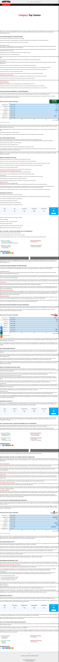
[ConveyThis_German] (37, 1)
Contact (31, 1)
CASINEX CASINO (15, 4)
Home (28, 1)
